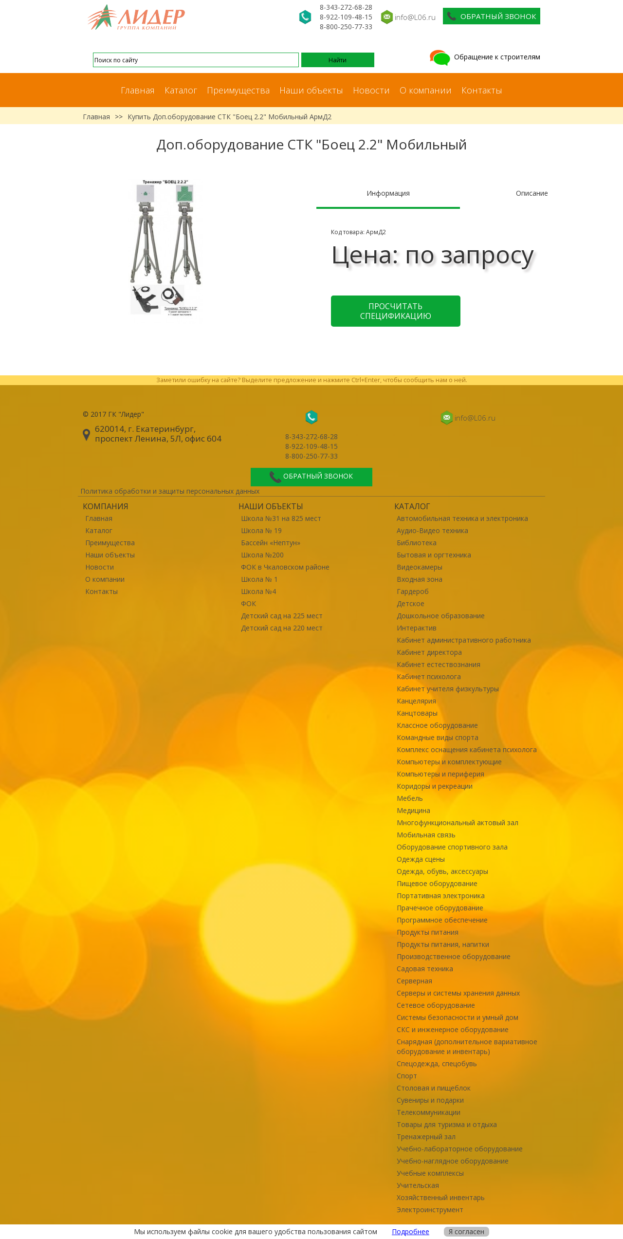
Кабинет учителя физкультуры (448, 688)
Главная (138, 90)
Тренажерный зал (426, 1136)
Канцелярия (416, 700)
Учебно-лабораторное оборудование (460, 1148)
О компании (426, 90)
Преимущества (238, 90)
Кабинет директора (429, 652)
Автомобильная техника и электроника (462, 518)
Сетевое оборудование (436, 1005)
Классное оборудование (437, 725)
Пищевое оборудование (437, 883)
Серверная (414, 980)
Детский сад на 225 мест (282, 615)
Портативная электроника (441, 895)
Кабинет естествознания (438, 664)
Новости (371, 90)
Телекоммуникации (428, 1112)
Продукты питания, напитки (443, 944)
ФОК (248, 603)
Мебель (410, 798)
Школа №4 (258, 591)
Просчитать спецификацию (395, 311)
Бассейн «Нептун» (270, 542)
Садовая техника (425, 968)
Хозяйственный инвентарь (441, 1197)
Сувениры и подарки (430, 1100)
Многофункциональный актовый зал (457, 822)
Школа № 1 (259, 579)
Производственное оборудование (454, 956)
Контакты (481, 90)
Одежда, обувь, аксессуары (442, 871)
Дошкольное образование (441, 615)
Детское (410, 603)
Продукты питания (427, 932)
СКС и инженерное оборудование (453, 1029)
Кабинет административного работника (464, 640)
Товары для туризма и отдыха (447, 1124)
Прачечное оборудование (440, 907)
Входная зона (419, 579)
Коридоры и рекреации (435, 786)
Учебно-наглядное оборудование (453, 1160)
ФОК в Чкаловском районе (285, 567)
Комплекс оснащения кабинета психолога (467, 749)
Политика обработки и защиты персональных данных (169, 491)
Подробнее (410, 1231)
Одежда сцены (421, 859)
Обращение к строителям (484, 56)
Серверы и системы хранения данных (458, 993)
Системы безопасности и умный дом (457, 1017)
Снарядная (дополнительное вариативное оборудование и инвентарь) (467, 1046)
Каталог (181, 90)
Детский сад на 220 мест (282, 627)
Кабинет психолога (429, 676)
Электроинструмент (430, 1209)
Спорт (407, 1075)
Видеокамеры (419, 567)
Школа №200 (262, 554)
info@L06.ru (415, 17)
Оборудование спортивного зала (452, 846)
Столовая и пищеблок (434, 1087)
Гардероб (413, 591)
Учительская (418, 1185)
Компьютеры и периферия (440, 773)
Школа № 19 (261, 530)
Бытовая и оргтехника (434, 554)
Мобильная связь (426, 834)
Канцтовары (417, 713)
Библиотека (417, 542)
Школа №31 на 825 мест (281, 518)
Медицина (413, 810)
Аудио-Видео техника (432, 530)
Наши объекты (311, 90)
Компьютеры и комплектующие (449, 761)
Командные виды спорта (437, 737)
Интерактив (417, 627)
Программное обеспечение (442, 920)
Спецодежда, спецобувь (437, 1063)
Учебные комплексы (430, 1173)
